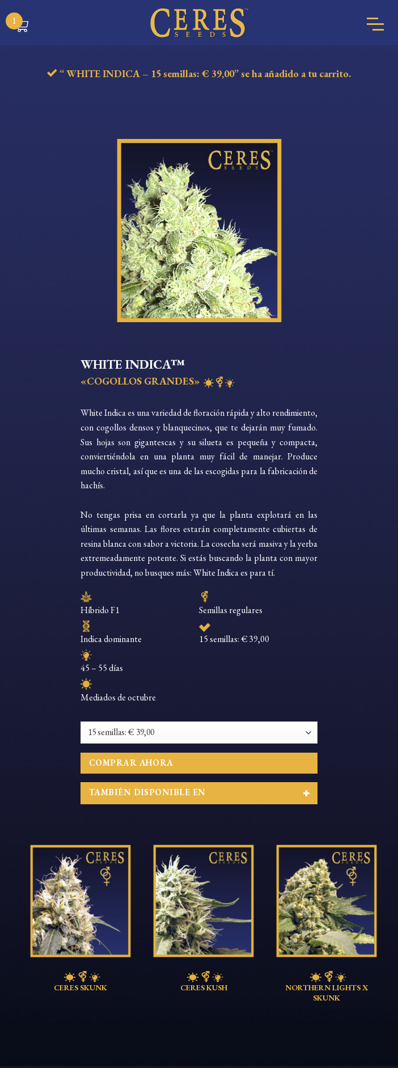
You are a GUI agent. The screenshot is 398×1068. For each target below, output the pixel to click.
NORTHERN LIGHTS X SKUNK (327, 987)
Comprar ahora (131, 762)
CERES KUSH (203, 982)
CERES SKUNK (80, 982)
